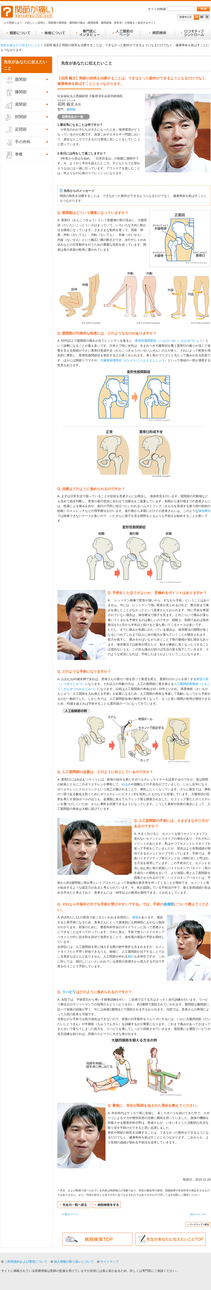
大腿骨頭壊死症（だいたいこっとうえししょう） (134, 360)
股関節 (71, 109)
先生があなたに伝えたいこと (20, 45)
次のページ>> (198, 1214)
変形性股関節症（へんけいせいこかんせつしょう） (170, 340)
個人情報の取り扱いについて (74, 1261)
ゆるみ (126, 784)
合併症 (169, 904)
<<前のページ (70, 1214)
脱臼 (131, 956)
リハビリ (69, 992)
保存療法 (204, 511)
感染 (135, 917)
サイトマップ (109, 1261)
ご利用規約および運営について (25, 1261)
